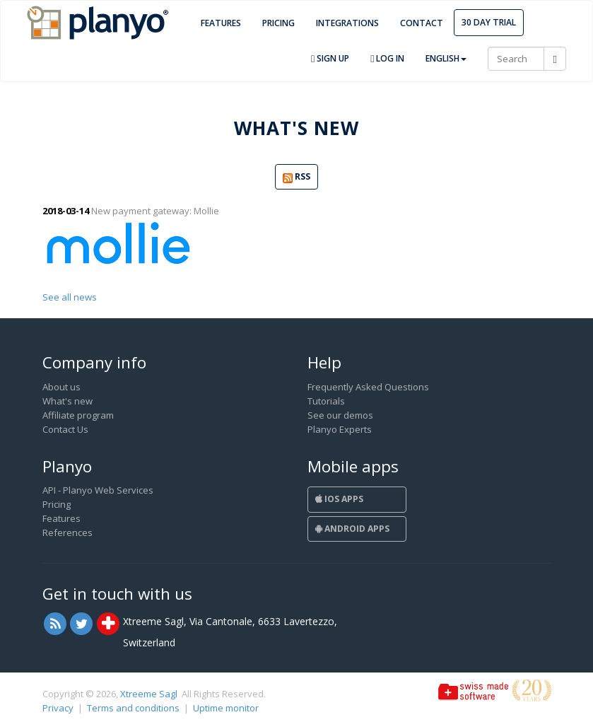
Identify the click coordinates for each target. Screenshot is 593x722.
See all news (69, 297)
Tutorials (326, 401)
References (67, 532)
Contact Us (65, 429)
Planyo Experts (339, 429)
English (445, 58)
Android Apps (352, 529)
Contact (421, 23)
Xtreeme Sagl (148, 693)
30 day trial (489, 22)
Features (221, 23)
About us (61, 386)
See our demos (340, 415)
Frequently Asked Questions (368, 386)
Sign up (330, 58)
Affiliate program (78, 415)
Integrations (347, 23)
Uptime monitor (226, 707)
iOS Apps (339, 499)
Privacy (58, 707)
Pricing (278, 23)
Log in (387, 58)
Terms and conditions (133, 707)
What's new (67, 401)
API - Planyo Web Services (97, 490)
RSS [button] (296, 177)
